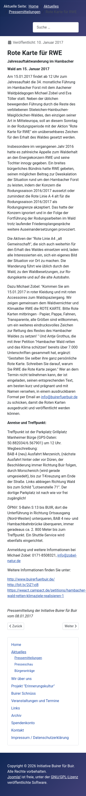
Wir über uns (21, 679)
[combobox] (56, 27)
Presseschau (23, 664)
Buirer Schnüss (23, 693)
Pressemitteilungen (28, 658)
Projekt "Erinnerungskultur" (33, 686)
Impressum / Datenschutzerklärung (40, 737)
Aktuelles (18, 652)
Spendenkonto (23, 723)
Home (16, 644)
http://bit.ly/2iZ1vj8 (23, 585)
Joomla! (14, 777)
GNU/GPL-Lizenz (64, 777)
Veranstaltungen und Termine (35, 701)
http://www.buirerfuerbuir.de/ (31, 579)
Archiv (16, 715)
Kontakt (17, 730)
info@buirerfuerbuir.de (59, 397)
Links (15, 708)
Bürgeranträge (24, 671)
